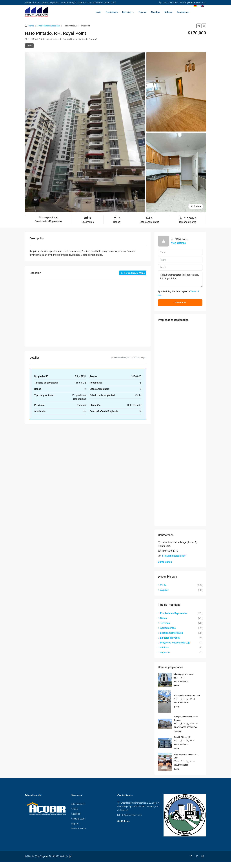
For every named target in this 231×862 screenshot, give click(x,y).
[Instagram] (203, 856)
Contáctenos (183, 12)
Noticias (168, 12)
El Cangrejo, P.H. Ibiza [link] (183, 674)
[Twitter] (197, 856)
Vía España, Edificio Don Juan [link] (187, 695)
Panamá (143, 12)
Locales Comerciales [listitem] (170, 632)
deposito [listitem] (164, 652)
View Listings (178, 242)
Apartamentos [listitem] (167, 628)
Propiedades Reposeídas (49, 26)
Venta (29, 45)
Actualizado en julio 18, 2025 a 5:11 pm (128, 357)
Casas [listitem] (162, 618)
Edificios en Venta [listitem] (169, 637)
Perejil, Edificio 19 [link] (182, 737)
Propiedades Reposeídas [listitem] (172, 613)
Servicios (126, 12)
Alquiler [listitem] (163, 590)
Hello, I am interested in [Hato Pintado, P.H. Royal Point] (180, 279)
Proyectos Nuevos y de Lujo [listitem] (174, 642)
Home (31, 26)
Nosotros (155, 12)
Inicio (98, 12)
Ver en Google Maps (133, 273)
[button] (198, 26)
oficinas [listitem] (163, 647)
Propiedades (112, 12)
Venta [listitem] (162, 585)
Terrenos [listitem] (164, 623)
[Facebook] (191, 856)
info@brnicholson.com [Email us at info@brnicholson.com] (174, 555)
